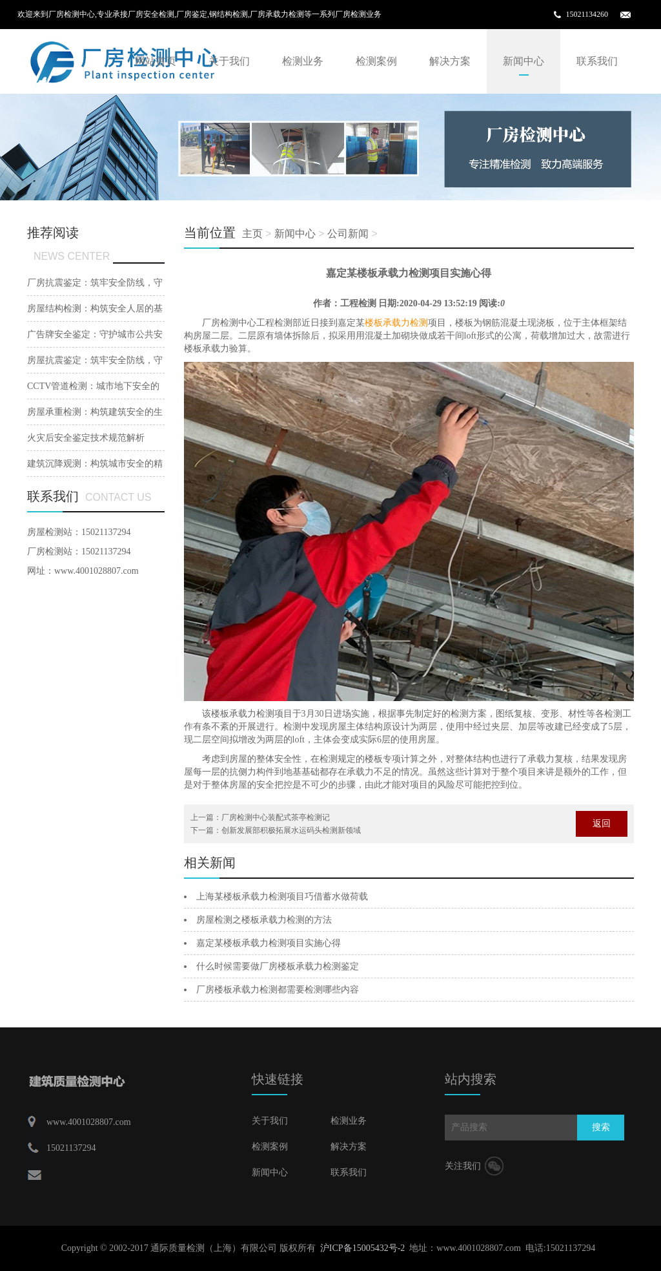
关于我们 (229, 61)
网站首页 (155, 61)
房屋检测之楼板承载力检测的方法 (264, 920)
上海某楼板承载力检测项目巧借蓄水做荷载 (282, 896)
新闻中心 (523, 61)
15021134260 (586, 14)
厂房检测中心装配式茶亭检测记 (275, 817)
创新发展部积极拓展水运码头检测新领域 (291, 830)
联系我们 (597, 61)
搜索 (601, 1127)
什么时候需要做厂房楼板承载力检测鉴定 (277, 966)
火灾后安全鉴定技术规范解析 (86, 438)
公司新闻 (348, 233)
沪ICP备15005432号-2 (362, 1248)
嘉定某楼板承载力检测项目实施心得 (268, 943)
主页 (252, 233)
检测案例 (376, 61)
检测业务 (302, 61)
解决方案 (450, 61)
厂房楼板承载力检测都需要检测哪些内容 (277, 989)
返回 (602, 823)
